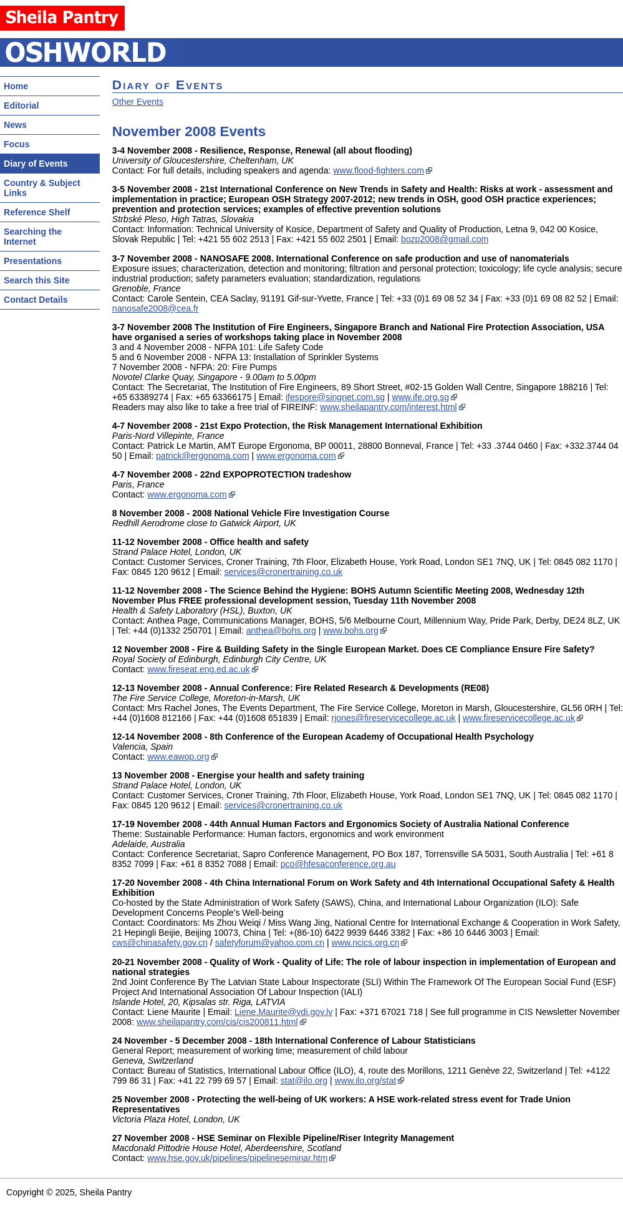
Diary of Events (36, 164)
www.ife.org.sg (421, 397)
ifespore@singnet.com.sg (335, 397)
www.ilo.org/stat (366, 1081)
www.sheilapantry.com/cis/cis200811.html (217, 1022)
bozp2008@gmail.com (444, 239)
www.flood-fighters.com (378, 170)
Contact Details (35, 300)
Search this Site (37, 280)
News (15, 125)
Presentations (33, 261)
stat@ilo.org (304, 1081)
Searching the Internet (33, 237)
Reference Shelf (37, 212)
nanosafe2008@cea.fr (155, 308)
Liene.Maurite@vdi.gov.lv (283, 1012)
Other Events (137, 102)
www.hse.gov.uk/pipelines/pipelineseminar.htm (237, 1158)
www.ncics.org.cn (366, 943)
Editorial (21, 105)
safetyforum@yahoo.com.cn (269, 943)
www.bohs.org (350, 630)
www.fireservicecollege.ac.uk (519, 718)
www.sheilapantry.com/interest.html (388, 407)
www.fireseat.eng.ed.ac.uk (198, 669)
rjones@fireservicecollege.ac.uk (394, 718)
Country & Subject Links (42, 188)
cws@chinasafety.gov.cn (160, 943)
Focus (16, 144)
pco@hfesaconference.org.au (338, 864)
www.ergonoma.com (296, 456)
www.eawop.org (178, 757)
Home (16, 86)
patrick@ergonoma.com (202, 456)
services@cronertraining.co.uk (284, 572)
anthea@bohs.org (281, 630)
